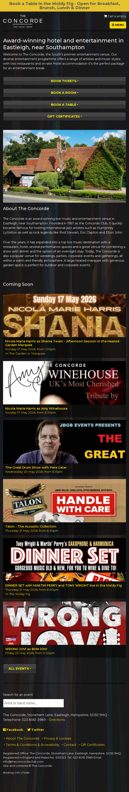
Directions (57, 720)
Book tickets (63, 81)
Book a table (63, 105)
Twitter (35, 730)
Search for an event (18, 695)
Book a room (63, 93)
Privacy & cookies (57, 738)
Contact (70, 745)
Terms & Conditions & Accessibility (32, 745)
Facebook (13, 730)
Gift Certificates (63, 116)
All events (18, 669)
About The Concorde (22, 738)
